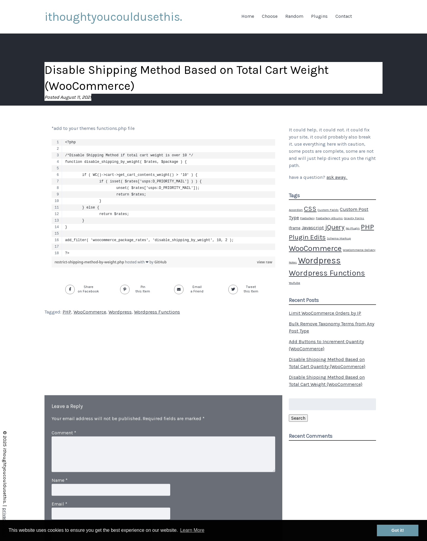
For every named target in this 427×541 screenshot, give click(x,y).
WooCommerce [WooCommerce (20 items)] (315, 248)
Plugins (319, 16)
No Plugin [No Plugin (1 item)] (353, 228)
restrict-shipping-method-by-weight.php (90, 262)
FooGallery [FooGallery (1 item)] (307, 218)
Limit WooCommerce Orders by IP (325, 313)
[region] (163, 198)
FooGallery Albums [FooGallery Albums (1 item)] (329, 218)
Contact (343, 16)
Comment (64, 484)
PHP (67, 312)
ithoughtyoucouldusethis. (113, 17)
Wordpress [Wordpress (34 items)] (319, 260)
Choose (270, 16)
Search (298, 418)
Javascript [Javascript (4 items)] (313, 227)
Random (294, 16)
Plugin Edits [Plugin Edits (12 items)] (307, 237)
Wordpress (120, 312)
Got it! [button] (397, 530)
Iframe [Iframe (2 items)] (294, 228)
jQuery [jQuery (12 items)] (335, 227)
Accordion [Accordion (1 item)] (296, 210)
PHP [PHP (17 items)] (367, 226)
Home (247, 16)
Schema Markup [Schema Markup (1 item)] (339, 238)
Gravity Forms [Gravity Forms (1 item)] (354, 218)
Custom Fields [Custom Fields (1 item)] (328, 210)
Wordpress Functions (157, 312)
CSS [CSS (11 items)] (310, 209)
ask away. (337, 177)
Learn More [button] (192, 530)
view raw (265, 262)
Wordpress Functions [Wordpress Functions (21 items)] (327, 273)
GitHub (160, 262)
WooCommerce (90, 312)
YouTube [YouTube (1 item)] (294, 283)
